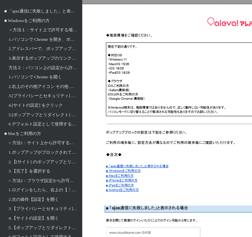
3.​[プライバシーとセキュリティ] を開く (43, 95)
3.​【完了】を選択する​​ (29, 171)
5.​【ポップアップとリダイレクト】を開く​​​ (43, 227)
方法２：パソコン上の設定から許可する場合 (43, 67)
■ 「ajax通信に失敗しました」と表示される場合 (41, 11)
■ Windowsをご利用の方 (27, 20)
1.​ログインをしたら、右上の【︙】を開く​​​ (43, 189)
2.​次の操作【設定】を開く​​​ (34, 199)
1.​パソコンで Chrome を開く (35, 76)
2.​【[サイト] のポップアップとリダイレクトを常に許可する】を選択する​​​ (43, 161)
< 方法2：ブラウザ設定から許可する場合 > (43, 180)
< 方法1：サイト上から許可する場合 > (43, 142)
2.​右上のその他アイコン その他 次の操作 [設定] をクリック (43, 86)
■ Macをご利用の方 (22, 133)
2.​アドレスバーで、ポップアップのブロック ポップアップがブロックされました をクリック (43, 48)
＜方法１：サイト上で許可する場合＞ (43, 29)
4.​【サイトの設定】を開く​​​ (34, 218)
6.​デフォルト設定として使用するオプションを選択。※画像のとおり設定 (43, 123)
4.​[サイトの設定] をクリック (36, 105)
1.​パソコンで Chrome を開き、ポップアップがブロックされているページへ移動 (43, 39)
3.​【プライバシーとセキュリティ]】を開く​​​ (43, 208)
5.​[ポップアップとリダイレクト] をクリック (43, 114)
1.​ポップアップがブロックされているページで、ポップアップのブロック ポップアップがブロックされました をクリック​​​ (43, 152)
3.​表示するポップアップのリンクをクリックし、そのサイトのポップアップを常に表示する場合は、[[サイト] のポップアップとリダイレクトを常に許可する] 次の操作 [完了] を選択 (43, 58)
